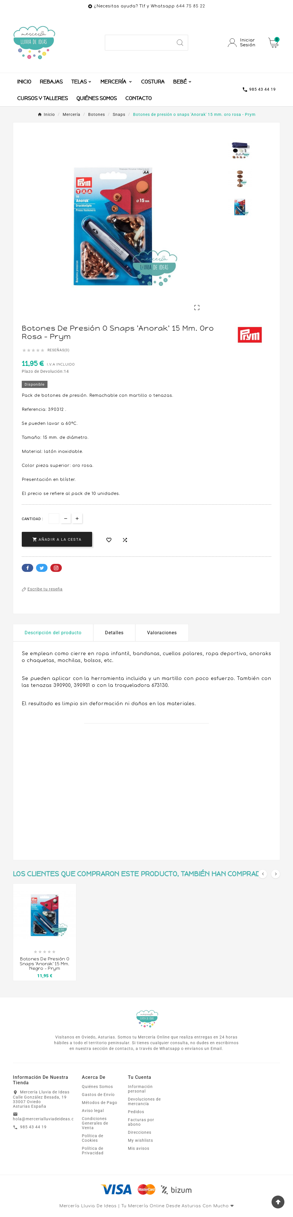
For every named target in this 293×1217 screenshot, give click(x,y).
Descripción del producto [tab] (53, 632)
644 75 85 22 (190, 6)
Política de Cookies (92, 1138)
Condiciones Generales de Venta (95, 1123)
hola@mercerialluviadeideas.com (46, 1119)
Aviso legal (93, 1110)
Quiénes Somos (97, 1086)
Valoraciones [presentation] (162, 632)
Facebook (27, 568)
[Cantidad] (54, 518)
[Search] (180, 42)
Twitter (41, 568)
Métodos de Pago (99, 1102)
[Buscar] (138, 42)
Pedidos (136, 1111)
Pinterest (56, 568)
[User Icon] (245, 42)
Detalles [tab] (114, 632)
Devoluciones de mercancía (144, 1101)
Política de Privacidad (93, 1150)
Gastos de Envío (98, 1094)
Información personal (140, 1088)
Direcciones (139, 1132)
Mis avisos (138, 1148)
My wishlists (140, 1140)
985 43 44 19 (33, 1127)
